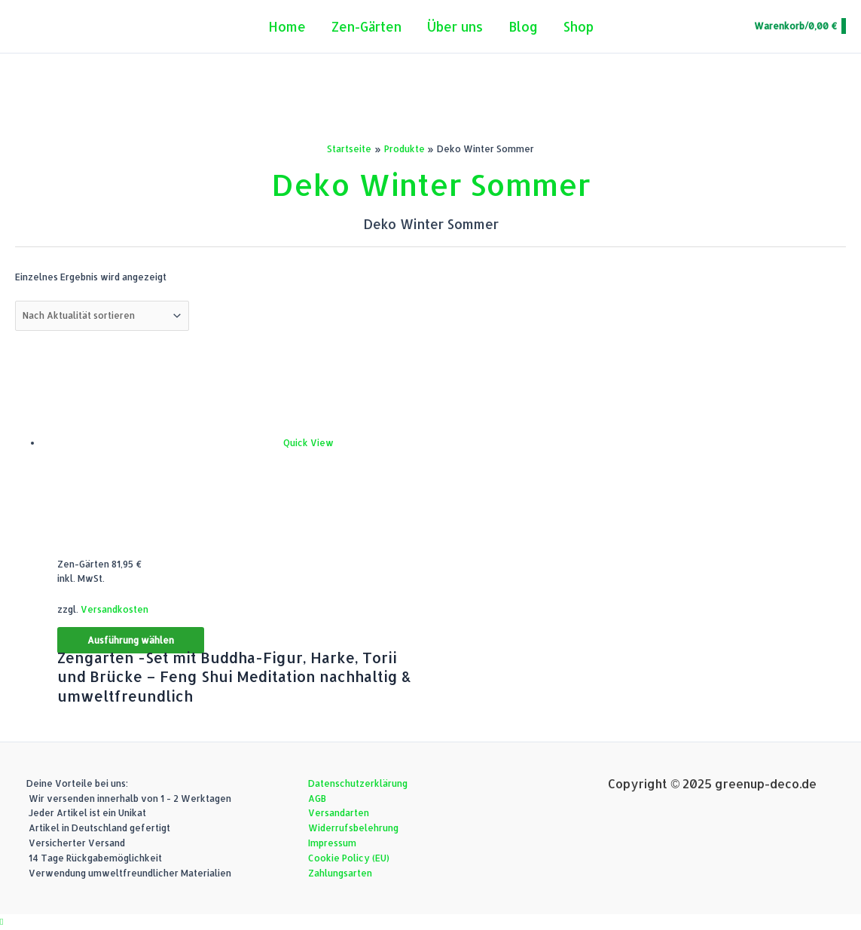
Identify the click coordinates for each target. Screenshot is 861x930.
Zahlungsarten (340, 873)
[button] (1, 921)
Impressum (332, 843)
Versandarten (338, 812)
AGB (317, 798)
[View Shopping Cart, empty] (799, 26)
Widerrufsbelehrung (353, 828)
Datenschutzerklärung (358, 783)
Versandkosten (114, 609)
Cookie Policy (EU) (348, 858)
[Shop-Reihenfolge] (102, 316)
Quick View (308, 442)
